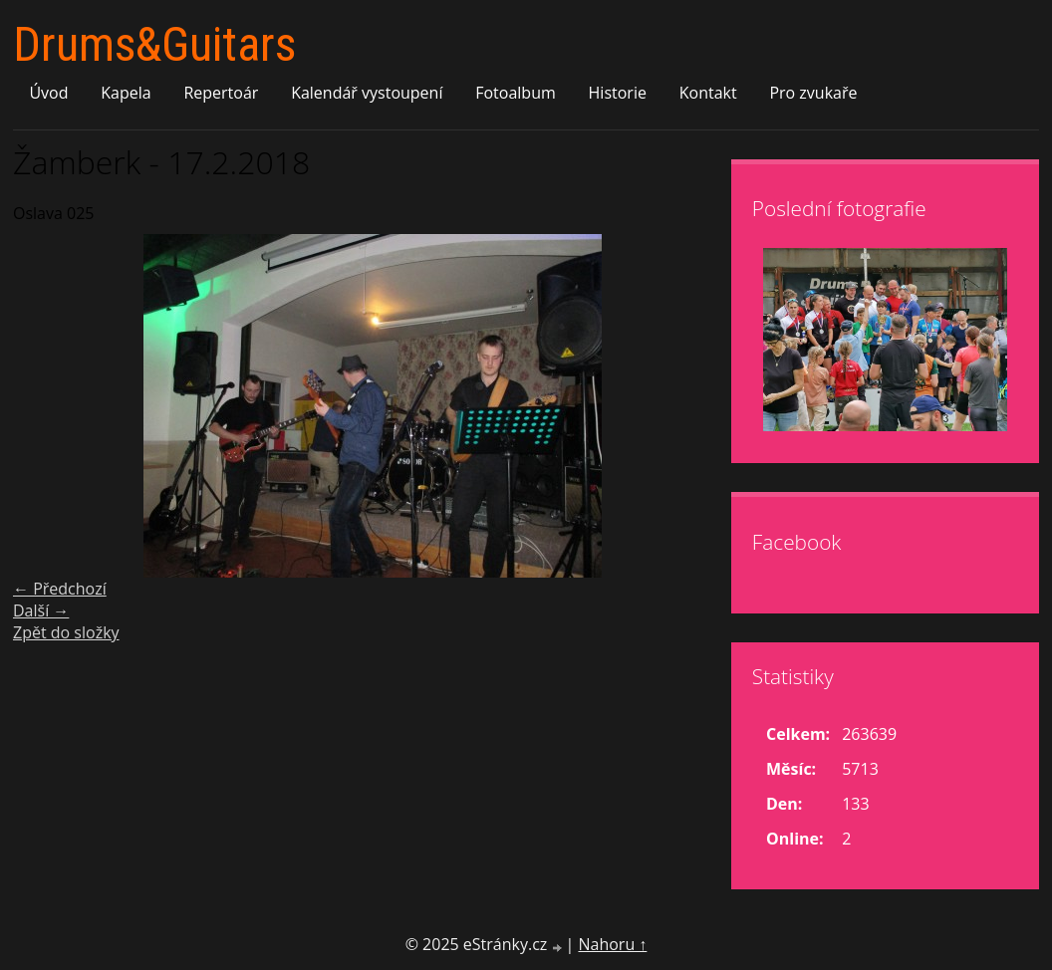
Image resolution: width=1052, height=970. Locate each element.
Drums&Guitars (154, 44)
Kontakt (708, 93)
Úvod (48, 93)
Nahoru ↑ (612, 944)
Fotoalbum (515, 93)
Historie (618, 93)
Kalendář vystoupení (366, 93)
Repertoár (220, 93)
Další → (41, 610)
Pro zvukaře (813, 93)
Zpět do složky (66, 632)
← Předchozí (60, 589)
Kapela (125, 93)
